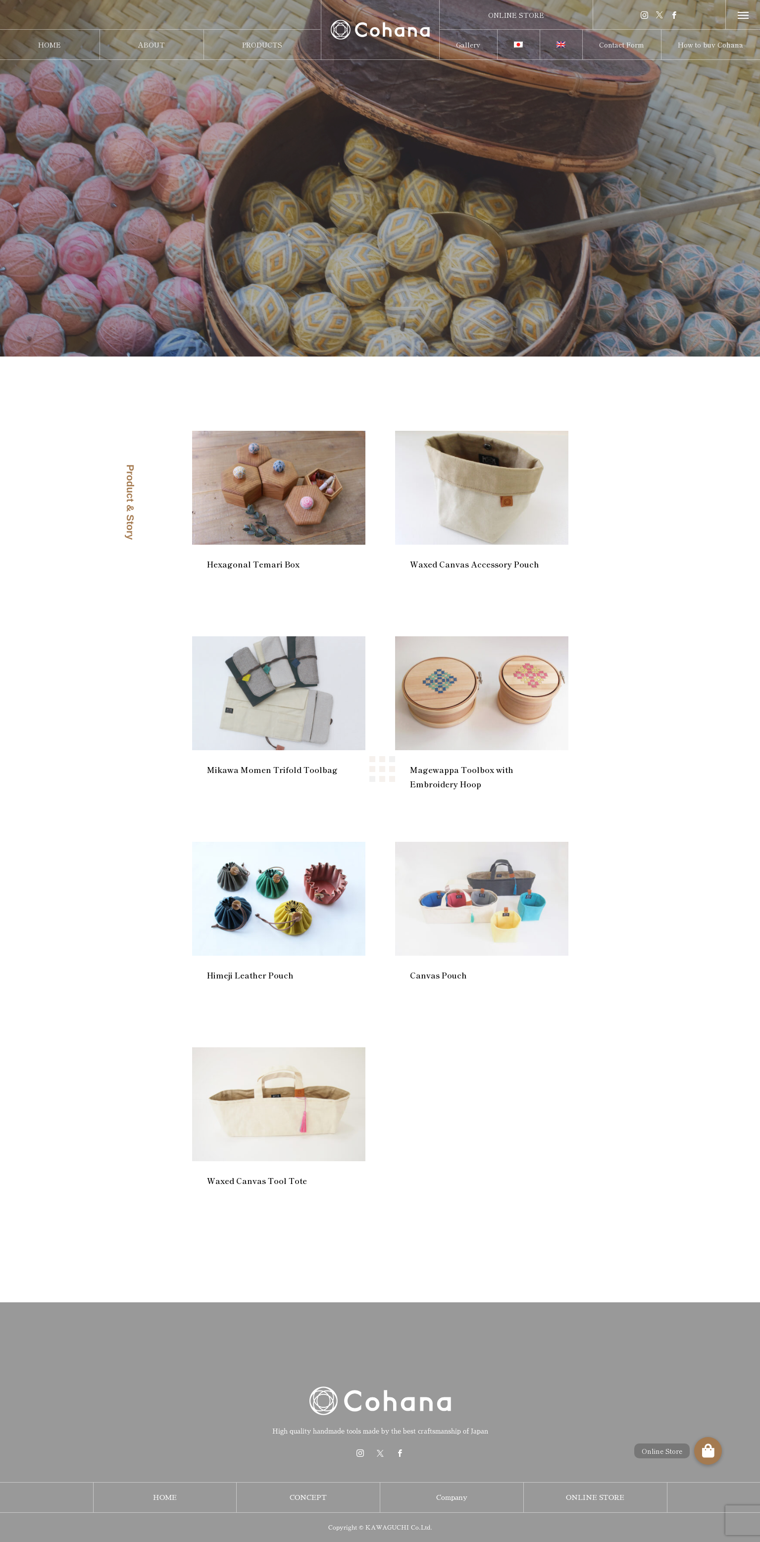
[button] (708, 1451)
